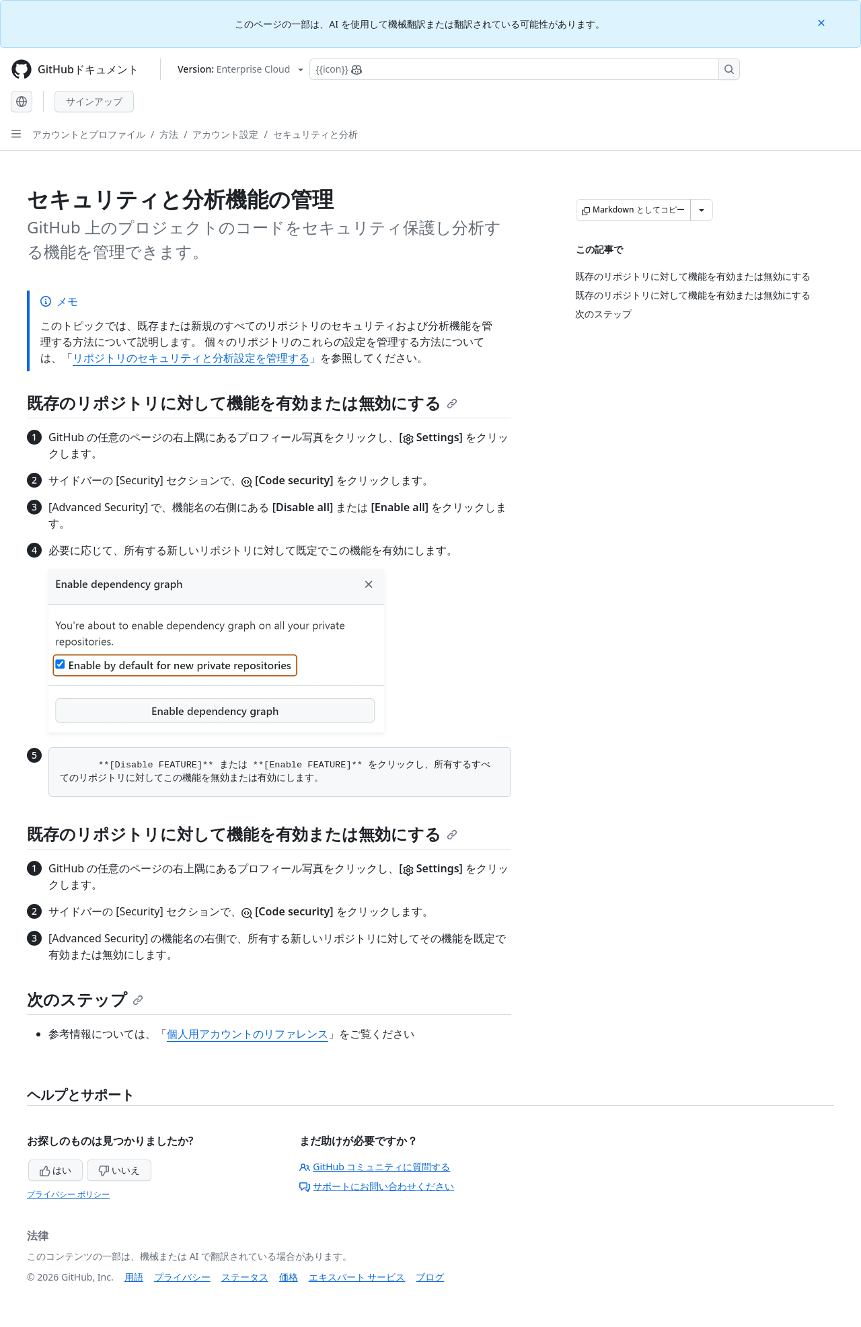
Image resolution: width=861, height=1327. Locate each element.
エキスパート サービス (357, 1277)
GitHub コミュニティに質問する (374, 1166)
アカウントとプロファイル (88, 134)
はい (56, 1170)
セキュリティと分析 (315, 134)
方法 (168, 134)
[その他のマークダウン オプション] (701, 210)
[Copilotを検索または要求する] (524, 69)
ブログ (430, 1277)
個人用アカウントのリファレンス (247, 1033)
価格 (288, 1277)
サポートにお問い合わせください (376, 1186)
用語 (133, 1277)
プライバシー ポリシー (68, 1194)
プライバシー (182, 1277)
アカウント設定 (225, 134)
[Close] (822, 22)
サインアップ (94, 101)
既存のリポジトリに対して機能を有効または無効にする (242, 402)
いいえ (119, 1170)
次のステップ (85, 999)
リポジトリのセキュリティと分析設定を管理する (191, 357)
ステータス (244, 1277)
